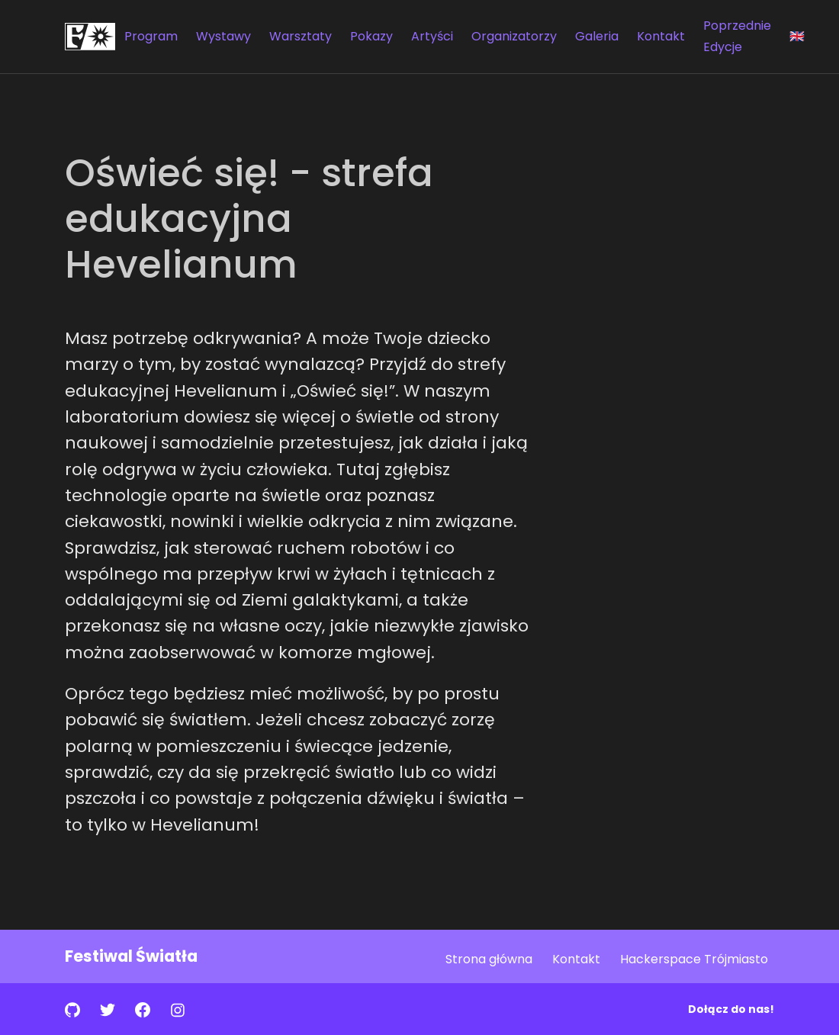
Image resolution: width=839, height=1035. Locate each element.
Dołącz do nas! (731, 1009)
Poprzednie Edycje (737, 36)
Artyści (432, 36)
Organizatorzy (514, 36)
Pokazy (371, 36)
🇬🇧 (797, 36)
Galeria (597, 36)
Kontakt (661, 36)
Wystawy (223, 36)
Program (151, 36)
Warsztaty (300, 36)
